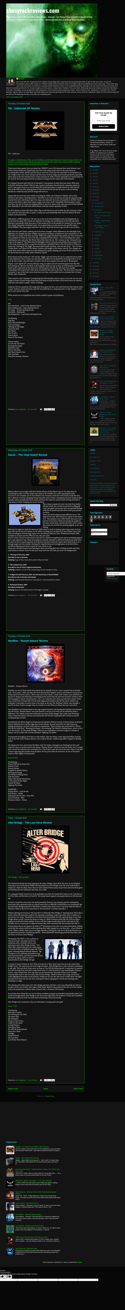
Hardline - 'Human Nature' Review (28, 640)
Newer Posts (13, 1089)
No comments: (33, 409)
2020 (94, 187)
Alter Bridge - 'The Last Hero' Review (30, 822)
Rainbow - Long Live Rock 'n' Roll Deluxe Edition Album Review (108, 430)
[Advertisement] (45, 428)
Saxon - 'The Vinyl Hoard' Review (27, 454)
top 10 (92, 480)
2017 (94, 197)
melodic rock (94, 461)
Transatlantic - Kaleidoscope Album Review (29, 1226)
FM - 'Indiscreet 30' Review (24, 108)
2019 (94, 190)
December (98, 203)
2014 (94, 266)
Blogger (79, 1262)
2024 (94, 173)
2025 (94, 170)
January (97, 259)
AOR (91, 453)
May (96, 245)
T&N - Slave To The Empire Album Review (108, 367)
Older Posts (78, 1089)
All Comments (96, 534)
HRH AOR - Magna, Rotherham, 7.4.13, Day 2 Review (108, 414)
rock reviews (94, 472)
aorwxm (21, 79)
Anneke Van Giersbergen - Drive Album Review (108, 351)
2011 (94, 276)
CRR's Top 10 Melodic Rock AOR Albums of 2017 (108, 382)
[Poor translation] (8, 1277)
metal (92, 465)
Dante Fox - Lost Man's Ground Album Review (107, 318)
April (96, 249)
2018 (94, 193)
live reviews (94, 457)
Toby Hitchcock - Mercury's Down (26, 1248)
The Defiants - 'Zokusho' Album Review (107, 398)
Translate (112, 579)
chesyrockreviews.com (32, 10)
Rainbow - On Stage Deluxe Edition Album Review (106, 333)
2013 (94, 269)
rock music (93, 468)
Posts (94, 530)
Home (45, 1089)
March (96, 252)
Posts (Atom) (50, 1096)
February (97, 255)
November (98, 206)
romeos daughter (96, 476)
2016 (94, 200)
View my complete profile (14, 97)
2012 (94, 273)
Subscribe (103, 126)
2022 (94, 180)
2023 (94, 177)
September (98, 232)
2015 (94, 263)
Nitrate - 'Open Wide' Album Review (27, 1158)
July (95, 239)
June (96, 242)
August (96, 235)
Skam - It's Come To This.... (108, 303)
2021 (94, 183)
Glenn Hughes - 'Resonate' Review (26, 1203)
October (97, 210)
